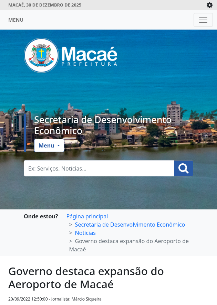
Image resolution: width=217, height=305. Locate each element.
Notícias (85, 233)
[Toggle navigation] (203, 20)
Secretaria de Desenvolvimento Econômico (103, 125)
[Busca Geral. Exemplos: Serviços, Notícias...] (99, 168)
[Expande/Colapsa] (209, 5)
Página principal (87, 216)
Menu (47, 145)
